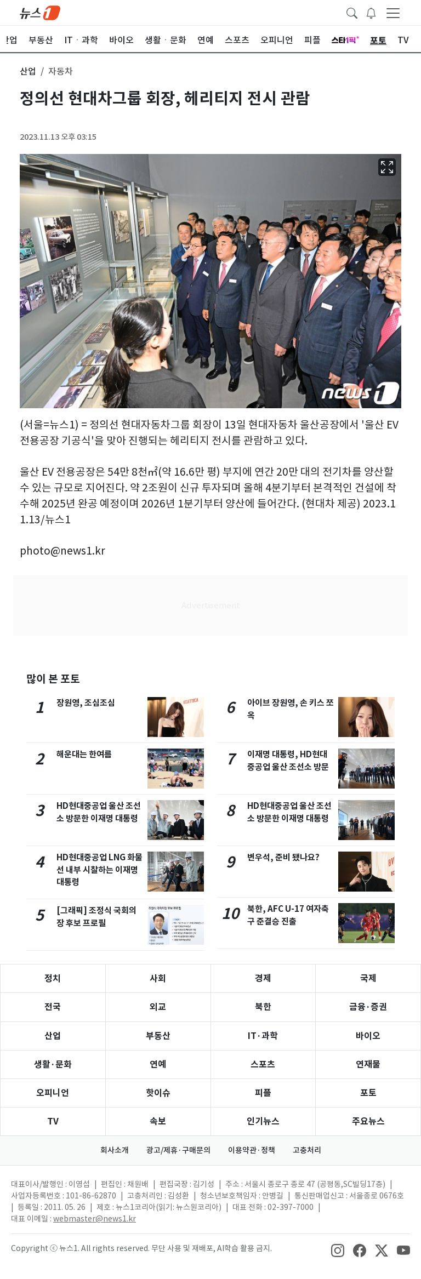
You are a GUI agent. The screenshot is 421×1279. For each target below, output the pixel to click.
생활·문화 (53, 1064)
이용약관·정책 (251, 1150)
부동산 (158, 1036)
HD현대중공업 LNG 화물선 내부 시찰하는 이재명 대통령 (99, 870)
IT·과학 (263, 1036)
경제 (263, 978)
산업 (52, 1036)
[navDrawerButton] (393, 12)
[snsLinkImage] (337, 1249)
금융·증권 (368, 1007)
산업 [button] (28, 71)
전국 (52, 1007)
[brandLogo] (40, 12)
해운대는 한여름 (84, 754)
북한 (263, 1007)
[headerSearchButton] (351, 12)
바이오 (368, 1036)
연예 (158, 1064)
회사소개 (114, 1150)
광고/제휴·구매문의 (178, 1150)
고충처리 (307, 1150)
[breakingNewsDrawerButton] (371, 12)
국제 (368, 978)
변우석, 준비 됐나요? (283, 857)
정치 (52, 978)
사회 (158, 978)
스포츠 (263, 1064)
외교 (158, 1007)
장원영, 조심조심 (85, 703)
